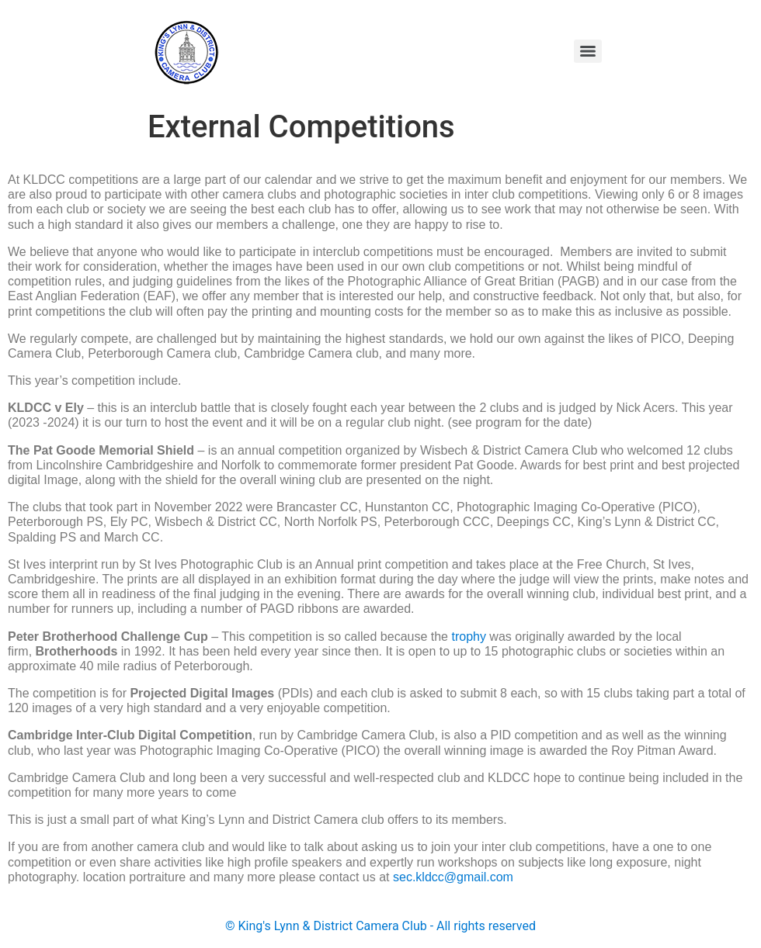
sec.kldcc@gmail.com (453, 877)
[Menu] (588, 51)
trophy (468, 636)
